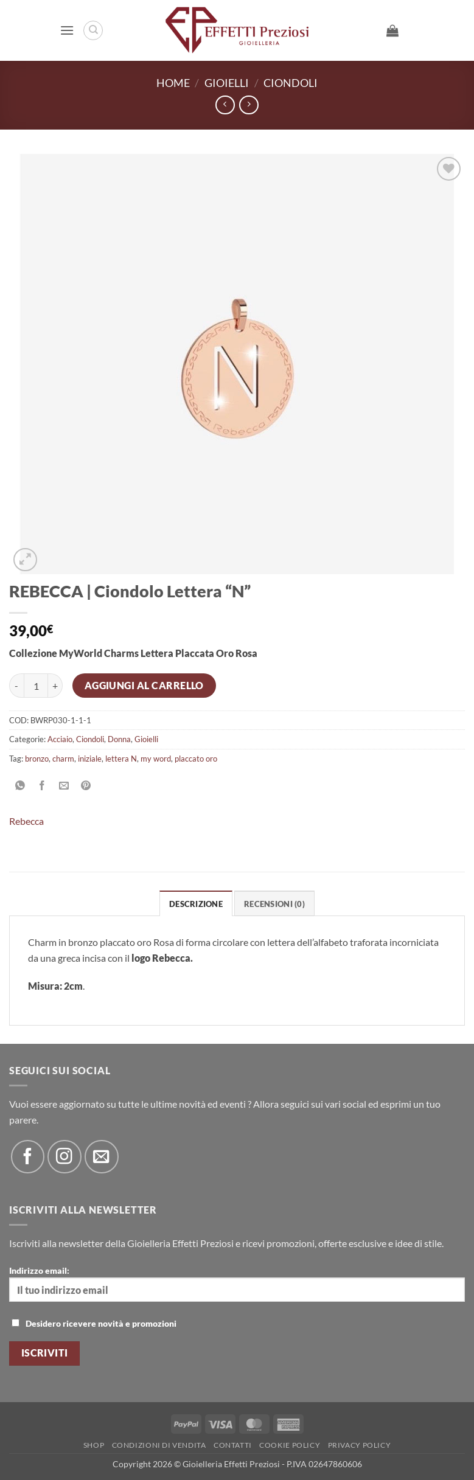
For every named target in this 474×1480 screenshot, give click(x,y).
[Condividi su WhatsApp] (20, 786)
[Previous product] (248, 105)
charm (63, 758)
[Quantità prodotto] (36, 685)
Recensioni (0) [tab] (274, 904)
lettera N (121, 758)
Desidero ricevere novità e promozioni (94, 1323)
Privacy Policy (359, 1445)
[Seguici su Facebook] (27, 1156)
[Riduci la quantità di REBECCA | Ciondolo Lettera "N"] (16, 685)
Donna (119, 739)
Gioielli (226, 82)
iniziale (90, 758)
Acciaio (59, 739)
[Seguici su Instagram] (64, 1156)
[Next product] (224, 105)
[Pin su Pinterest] (86, 786)
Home (173, 82)
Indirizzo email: (237, 1283)
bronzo (37, 758)
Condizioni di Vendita (159, 1445)
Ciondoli (290, 82)
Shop (93, 1445)
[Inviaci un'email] (101, 1156)
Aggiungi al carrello (144, 685)
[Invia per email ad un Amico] (64, 786)
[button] (67, 30)
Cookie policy (289, 1445)
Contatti (233, 1445)
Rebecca (26, 821)
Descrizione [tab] (196, 904)
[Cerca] (93, 30)
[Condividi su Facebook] (42, 786)
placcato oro (196, 758)
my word (156, 758)
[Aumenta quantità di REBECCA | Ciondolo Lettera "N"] (55, 685)
